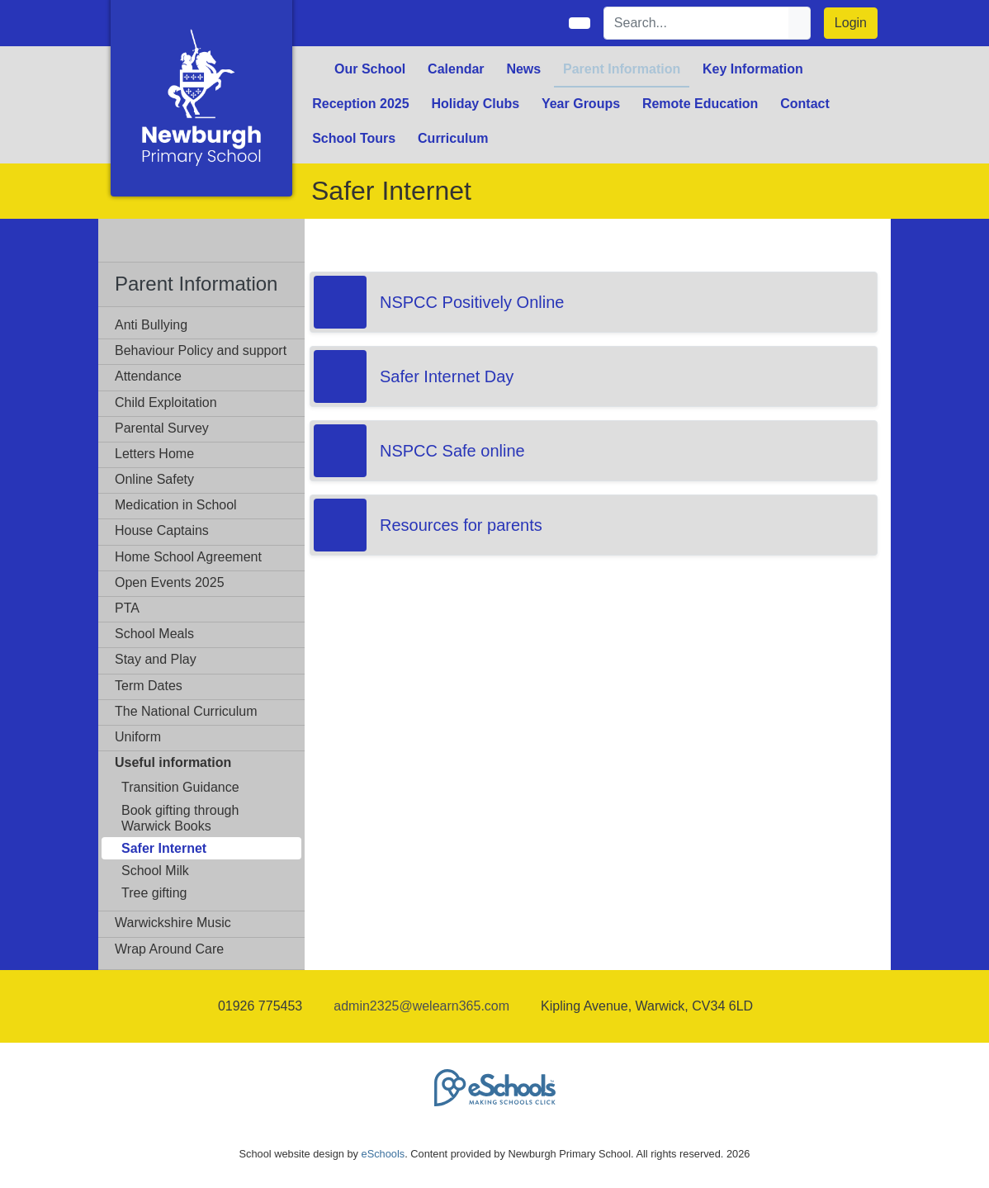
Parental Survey (162, 428)
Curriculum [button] (453, 138)
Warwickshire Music (173, 923)
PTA (127, 608)
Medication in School (176, 505)
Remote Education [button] (700, 104)
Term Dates (148, 686)
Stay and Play (155, 659)
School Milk (155, 871)
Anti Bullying (151, 325)
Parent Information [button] (621, 69)
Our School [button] (369, 69)
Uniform (138, 737)
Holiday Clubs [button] (475, 104)
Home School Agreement (188, 557)
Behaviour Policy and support (200, 350)
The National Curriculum (186, 711)
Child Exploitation (166, 402)
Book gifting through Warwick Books (180, 818)
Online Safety (154, 479)
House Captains (162, 530)
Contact (805, 104)
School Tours (353, 138)
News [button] (523, 69)
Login (851, 23)
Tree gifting (154, 893)
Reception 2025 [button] (360, 104)
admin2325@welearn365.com (421, 1006)
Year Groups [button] (581, 104)
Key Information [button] (753, 69)
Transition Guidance (180, 787)
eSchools (383, 1154)
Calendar (456, 69)
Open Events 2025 (170, 582)
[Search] (696, 23)
